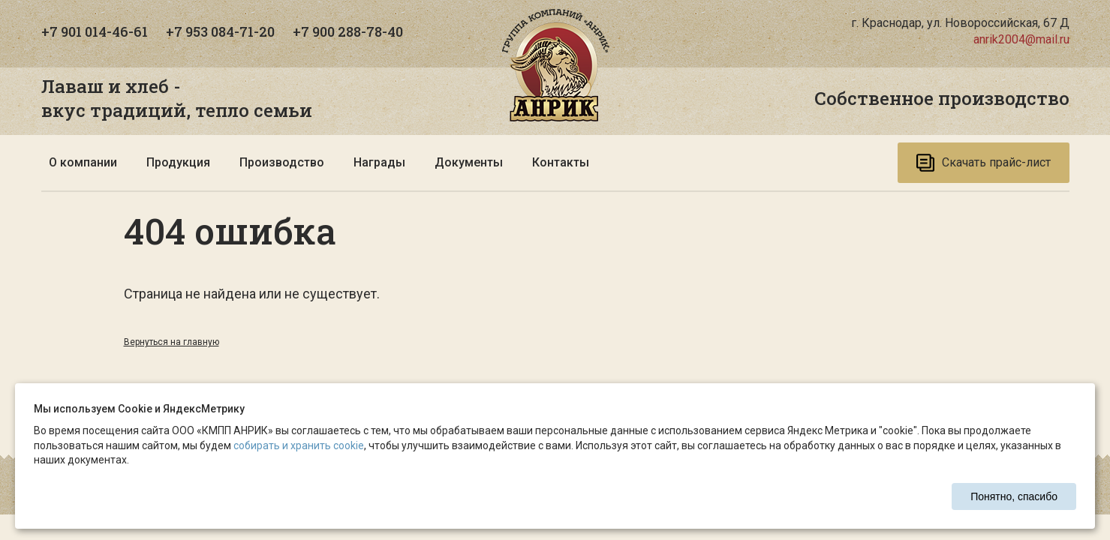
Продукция (178, 162)
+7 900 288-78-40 (348, 31)
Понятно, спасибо (1013, 496)
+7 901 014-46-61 (94, 31)
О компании (83, 162)
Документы (469, 162)
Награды (379, 162)
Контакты (560, 162)
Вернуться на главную (171, 342)
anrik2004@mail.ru (1021, 39)
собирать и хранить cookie (298, 446)
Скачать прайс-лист (983, 163)
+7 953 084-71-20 (220, 31)
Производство (281, 162)
